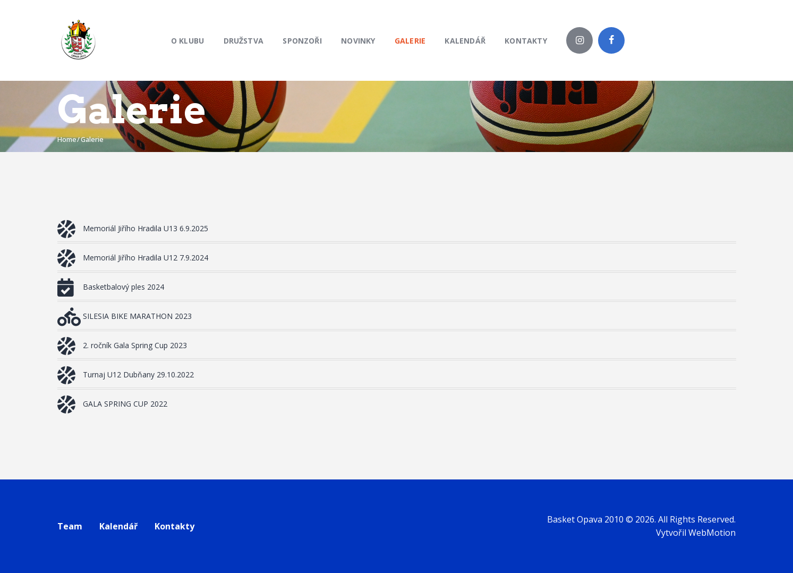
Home (66, 139)
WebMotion (712, 532)
